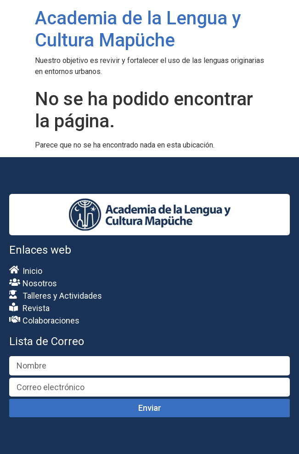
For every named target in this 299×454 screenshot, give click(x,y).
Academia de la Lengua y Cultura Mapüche (138, 29)
